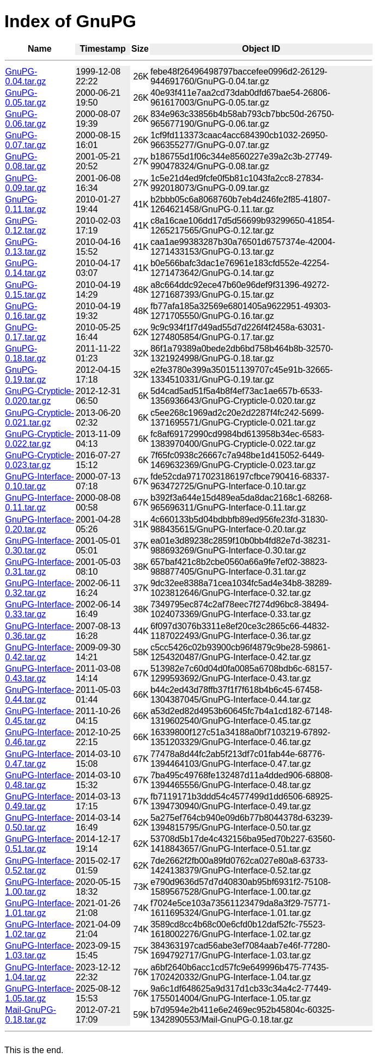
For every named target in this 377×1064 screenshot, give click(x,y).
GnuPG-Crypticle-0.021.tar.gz (39, 417)
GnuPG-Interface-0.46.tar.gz (39, 737)
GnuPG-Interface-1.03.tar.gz (39, 950)
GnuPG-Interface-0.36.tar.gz (39, 631)
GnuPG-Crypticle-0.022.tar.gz (39, 438)
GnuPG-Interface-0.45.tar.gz (39, 715)
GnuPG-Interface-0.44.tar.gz (39, 694)
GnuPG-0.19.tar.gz (25, 374)
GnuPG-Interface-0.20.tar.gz (39, 524)
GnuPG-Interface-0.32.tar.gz (39, 588)
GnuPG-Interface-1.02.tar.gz (39, 929)
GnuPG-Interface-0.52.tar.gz (39, 865)
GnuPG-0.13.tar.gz (25, 246)
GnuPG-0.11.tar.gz (25, 204)
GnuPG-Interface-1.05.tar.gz (39, 993)
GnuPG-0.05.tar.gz (25, 97)
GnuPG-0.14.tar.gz (25, 268)
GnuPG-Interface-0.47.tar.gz (39, 758)
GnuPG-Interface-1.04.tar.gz (39, 972)
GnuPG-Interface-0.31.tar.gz (39, 566)
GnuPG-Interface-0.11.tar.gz (39, 502)
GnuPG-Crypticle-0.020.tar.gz (39, 395)
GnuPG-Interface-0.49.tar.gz (39, 801)
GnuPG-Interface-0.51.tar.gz (39, 843)
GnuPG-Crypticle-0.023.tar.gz (39, 460)
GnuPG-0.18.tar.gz (25, 353)
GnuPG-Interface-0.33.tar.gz (39, 609)
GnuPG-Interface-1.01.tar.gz (39, 908)
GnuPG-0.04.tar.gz (25, 76)
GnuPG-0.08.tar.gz (25, 161)
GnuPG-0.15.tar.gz (25, 289)
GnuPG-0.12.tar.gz (25, 225)
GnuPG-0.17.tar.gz (25, 332)
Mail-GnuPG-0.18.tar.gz (30, 1014)
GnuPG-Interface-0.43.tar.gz (39, 673)
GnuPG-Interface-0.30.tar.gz (39, 545)
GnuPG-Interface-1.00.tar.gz (39, 886)
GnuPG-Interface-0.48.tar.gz (39, 780)
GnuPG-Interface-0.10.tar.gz (39, 481)
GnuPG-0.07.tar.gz (25, 140)
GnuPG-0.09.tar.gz (25, 183)
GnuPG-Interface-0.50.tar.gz (39, 822)
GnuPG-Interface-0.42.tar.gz (39, 652)
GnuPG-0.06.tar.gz (25, 118)
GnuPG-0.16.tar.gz (25, 311)
